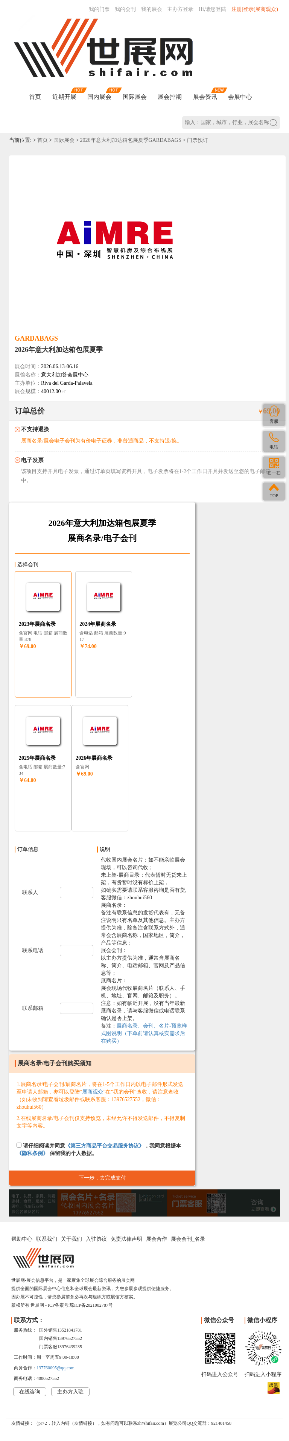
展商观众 (92, 1092)
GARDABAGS (36, 338)
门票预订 (197, 140)
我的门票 (99, 9)
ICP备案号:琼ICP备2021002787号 (80, 1305)
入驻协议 (96, 1239)
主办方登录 (180, 9)
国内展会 (99, 97)
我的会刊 (125, 9)
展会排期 (170, 97)
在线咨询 (29, 1392)
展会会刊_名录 (188, 1239)
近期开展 (64, 97)
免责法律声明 (126, 1239)
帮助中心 (21, 1239)
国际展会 (135, 97)
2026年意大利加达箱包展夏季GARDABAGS (130, 140)
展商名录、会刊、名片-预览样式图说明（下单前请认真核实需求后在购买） (144, 1033)
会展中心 (240, 97)
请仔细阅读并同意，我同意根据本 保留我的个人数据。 (99, 1149)
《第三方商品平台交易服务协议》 (104, 1146)
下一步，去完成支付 (102, 1178)
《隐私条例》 (32, 1153)
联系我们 (46, 1239)
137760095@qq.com (56, 1367)
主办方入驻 (70, 1392)
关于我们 (71, 1239)
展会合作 (156, 1239)
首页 (35, 97)
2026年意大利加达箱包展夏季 (59, 349)
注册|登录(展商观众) (254, 9)
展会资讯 (205, 97)
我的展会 (151, 9)
